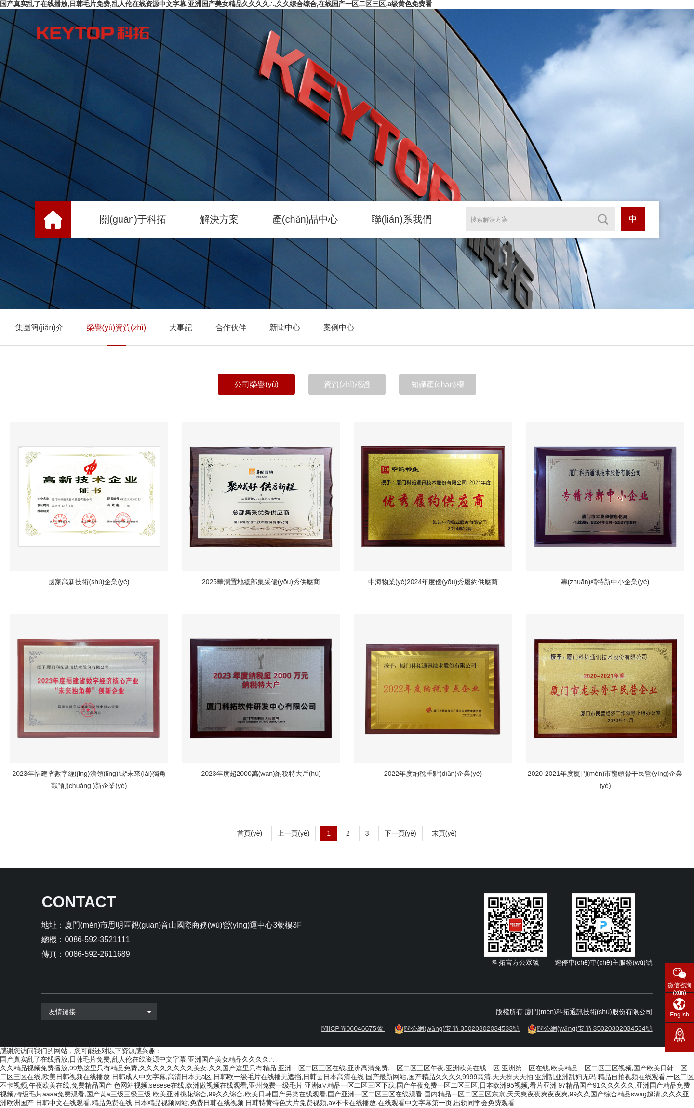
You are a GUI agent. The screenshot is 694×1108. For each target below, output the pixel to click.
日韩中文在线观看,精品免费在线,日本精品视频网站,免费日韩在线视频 (140, 1103)
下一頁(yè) (400, 834)
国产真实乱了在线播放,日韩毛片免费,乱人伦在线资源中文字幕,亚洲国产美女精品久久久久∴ (137, 1060)
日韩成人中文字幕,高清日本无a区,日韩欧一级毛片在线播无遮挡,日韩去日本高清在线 (238, 1077)
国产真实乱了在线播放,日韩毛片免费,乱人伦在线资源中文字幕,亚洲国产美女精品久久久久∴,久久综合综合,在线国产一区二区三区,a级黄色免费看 (216, 4)
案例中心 (338, 327)
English (679, 1014)
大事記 (180, 327)
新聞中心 (284, 327)
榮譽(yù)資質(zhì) (117, 327)
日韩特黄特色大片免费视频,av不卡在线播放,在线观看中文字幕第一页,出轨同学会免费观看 (379, 1103)
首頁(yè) (249, 834)
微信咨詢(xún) (679, 987)
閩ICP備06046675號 (352, 1029)
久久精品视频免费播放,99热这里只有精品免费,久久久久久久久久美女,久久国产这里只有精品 (138, 1068)
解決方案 (219, 219)
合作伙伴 (230, 327)
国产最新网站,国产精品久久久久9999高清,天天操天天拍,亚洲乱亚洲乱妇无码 (481, 1077)
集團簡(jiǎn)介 (39, 327)
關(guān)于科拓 (133, 219)
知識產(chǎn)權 (437, 384)
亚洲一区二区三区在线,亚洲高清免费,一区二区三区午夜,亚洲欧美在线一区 (389, 1068)
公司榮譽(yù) (256, 384)
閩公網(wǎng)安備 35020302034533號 (462, 1029)
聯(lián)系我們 (401, 219)
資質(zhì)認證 (347, 384)
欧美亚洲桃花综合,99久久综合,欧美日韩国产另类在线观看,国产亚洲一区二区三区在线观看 (287, 1094)
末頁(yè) (444, 834)
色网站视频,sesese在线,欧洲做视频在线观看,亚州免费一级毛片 (208, 1086)
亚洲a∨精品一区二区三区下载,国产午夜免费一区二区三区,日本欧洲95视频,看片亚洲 (431, 1086)
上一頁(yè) (293, 834)
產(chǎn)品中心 (305, 219)
